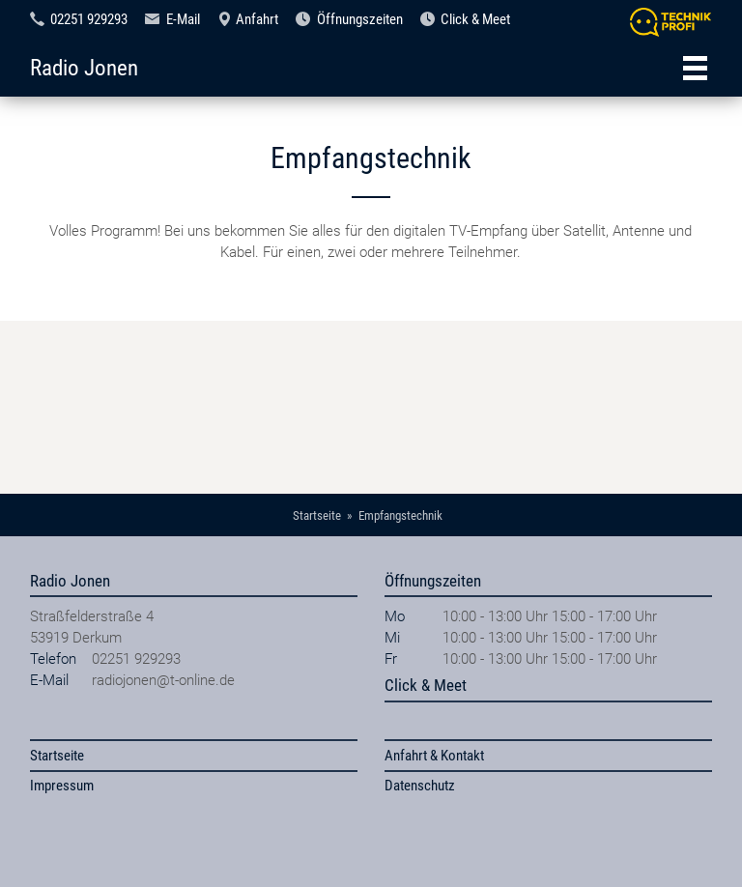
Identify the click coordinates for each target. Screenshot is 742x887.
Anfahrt (257, 19)
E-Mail (183, 19)
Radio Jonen (84, 67)
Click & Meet (475, 19)
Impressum (62, 785)
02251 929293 (89, 19)
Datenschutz (420, 785)
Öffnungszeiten (360, 19)
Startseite (57, 755)
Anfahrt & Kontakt (434, 755)
